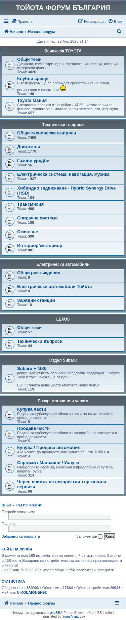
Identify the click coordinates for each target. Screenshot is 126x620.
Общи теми (29, 59)
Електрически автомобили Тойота (54, 286)
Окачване (27, 231)
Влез (6, 505)
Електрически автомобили (62, 264)
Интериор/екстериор (39, 245)
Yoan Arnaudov (73, 616)
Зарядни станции (36, 300)
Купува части (31, 409)
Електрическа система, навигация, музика (63, 174)
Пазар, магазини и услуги (63, 401)
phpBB (55, 613)
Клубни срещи (32, 78)
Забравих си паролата (21, 536)
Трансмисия (30, 204)
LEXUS (63, 319)
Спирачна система (37, 217)
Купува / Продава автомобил (49, 447)
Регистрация (29, 505)
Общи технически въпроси (46, 132)
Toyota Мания (32, 100)
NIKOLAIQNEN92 (32, 592)
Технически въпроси (63, 124)
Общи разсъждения (38, 272)
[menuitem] (22, 21)
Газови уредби (33, 160)
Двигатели (28, 146)
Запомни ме (89, 536)
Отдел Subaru (63, 360)
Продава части (33, 428)
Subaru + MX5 (32, 368)
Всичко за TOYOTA (63, 51)
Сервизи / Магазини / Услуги (48, 462)
